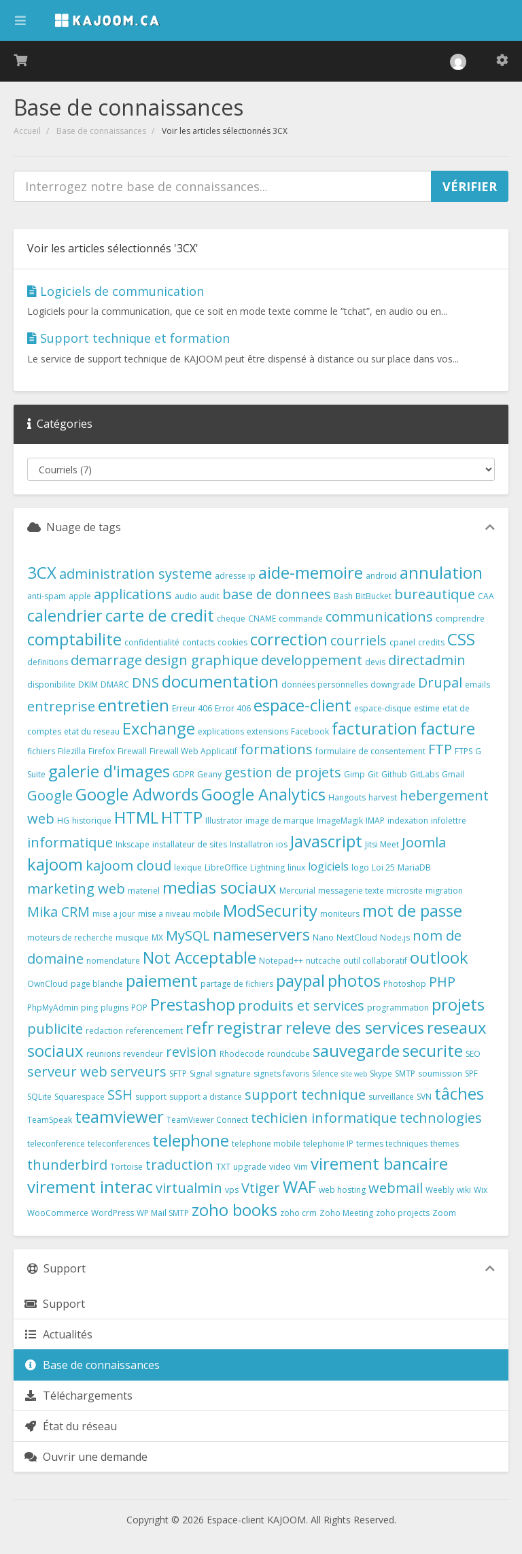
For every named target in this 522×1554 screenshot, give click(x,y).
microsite (405, 890)
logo (360, 867)
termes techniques (392, 1143)
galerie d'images (109, 771)
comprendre (460, 618)
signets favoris (281, 1073)
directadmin (427, 660)
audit (210, 596)
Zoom (444, 1213)
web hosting (342, 1190)
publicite (55, 1028)
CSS (461, 639)
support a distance (205, 1096)
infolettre (448, 820)
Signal (201, 1073)
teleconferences (119, 1143)
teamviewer (119, 1116)
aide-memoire (310, 572)
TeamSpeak (49, 1120)
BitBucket (373, 596)
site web (354, 1074)
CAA (486, 596)
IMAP (375, 820)
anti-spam (46, 596)
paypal (300, 980)
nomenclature (113, 960)
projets (458, 1004)
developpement (311, 660)
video (280, 1166)
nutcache (323, 960)
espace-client (302, 705)
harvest (382, 797)
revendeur (143, 1054)
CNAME (262, 618)
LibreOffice (226, 867)
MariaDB (414, 867)
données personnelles (324, 684)
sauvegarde (356, 1050)
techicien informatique (324, 1118)
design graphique (201, 660)
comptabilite (74, 639)
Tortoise (126, 1166)
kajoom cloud (128, 865)
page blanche (97, 984)
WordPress (112, 1213)
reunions (103, 1054)
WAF (299, 1186)
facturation (374, 728)
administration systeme (135, 573)
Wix (480, 1190)
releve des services (354, 1027)
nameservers (261, 934)
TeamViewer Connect (207, 1120)
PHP (442, 982)
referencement (154, 1030)
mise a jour (113, 913)
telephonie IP (328, 1143)
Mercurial (297, 890)
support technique (305, 1094)
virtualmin (189, 1188)
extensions (267, 731)
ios (282, 844)
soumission (440, 1073)
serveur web (67, 1071)
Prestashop (192, 1004)
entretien (133, 705)
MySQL (188, 935)
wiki (464, 1190)
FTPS (463, 751)
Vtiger (260, 1188)
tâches (459, 1093)
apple (80, 596)
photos (354, 980)
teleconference (56, 1143)
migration (444, 890)
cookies (232, 642)
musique (132, 937)
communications (379, 616)
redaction (104, 1030)
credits (431, 642)
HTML (136, 817)
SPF (471, 1073)
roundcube (288, 1054)
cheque (231, 618)
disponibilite (51, 684)
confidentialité (151, 642)
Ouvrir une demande (85, 1456)
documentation (220, 681)
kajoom (55, 864)
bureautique (434, 594)
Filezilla (72, 751)
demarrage (106, 660)
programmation (398, 1007)
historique (91, 820)
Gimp (354, 774)
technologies (441, 1118)
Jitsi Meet (382, 844)
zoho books (234, 1209)
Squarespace (79, 1096)
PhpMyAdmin (52, 1007)
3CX (41, 572)
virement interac (90, 1186)
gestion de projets (282, 772)
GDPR (183, 774)
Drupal (440, 682)
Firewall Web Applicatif (193, 751)
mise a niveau (164, 913)
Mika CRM (58, 911)
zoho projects (403, 1213)
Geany (209, 774)
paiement (162, 980)
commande (301, 618)
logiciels (328, 866)
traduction (179, 1164)
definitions (47, 662)
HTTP (182, 817)
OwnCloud (47, 984)
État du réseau (70, 1426)
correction (289, 639)
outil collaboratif (375, 960)
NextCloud (356, 937)
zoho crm (298, 1213)
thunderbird (67, 1164)
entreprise (61, 706)
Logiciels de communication (115, 291)
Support (54, 1303)
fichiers (41, 751)
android (381, 575)
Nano (323, 937)
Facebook (310, 731)
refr (200, 1027)
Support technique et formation (128, 338)
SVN (424, 1096)
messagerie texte (351, 890)
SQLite (39, 1096)
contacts (198, 642)
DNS (145, 682)
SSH (120, 1094)
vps (232, 1190)
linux (296, 867)
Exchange (158, 728)
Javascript (326, 841)
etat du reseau (92, 731)
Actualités (58, 1334)
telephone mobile (266, 1143)
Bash (343, 596)
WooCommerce (57, 1213)
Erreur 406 (192, 708)
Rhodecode (242, 1054)
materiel (144, 890)
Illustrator (224, 820)
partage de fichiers (237, 984)
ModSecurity (270, 910)
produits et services (301, 1005)
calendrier (65, 615)
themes (444, 1143)
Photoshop (404, 984)
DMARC (115, 684)
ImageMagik (340, 820)
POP (139, 1007)
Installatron (251, 844)
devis (375, 662)
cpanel (402, 642)
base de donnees (276, 594)
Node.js (395, 937)
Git (373, 774)
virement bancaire (379, 1163)
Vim (301, 1166)
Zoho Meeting (346, 1213)
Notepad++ (281, 960)
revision (191, 1052)
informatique (70, 842)
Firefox (101, 751)
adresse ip (235, 575)
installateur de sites (189, 844)
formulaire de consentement (370, 751)
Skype (381, 1073)
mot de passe (412, 910)
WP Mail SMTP (163, 1213)
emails (477, 684)
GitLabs (424, 774)
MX (157, 937)
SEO (473, 1054)
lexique (188, 867)
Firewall (132, 751)
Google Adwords (136, 794)
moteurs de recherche (70, 937)
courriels (358, 640)
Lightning (267, 867)
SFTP (178, 1073)
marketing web (76, 888)
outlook (439, 957)
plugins (114, 1007)
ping (89, 1007)
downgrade (392, 684)
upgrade (249, 1166)
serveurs (138, 1071)
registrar (250, 1027)
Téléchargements (78, 1395)
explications (221, 731)
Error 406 (233, 708)
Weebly (439, 1190)
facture (447, 728)
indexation (407, 820)
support (151, 1096)
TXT (223, 1166)
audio (186, 596)
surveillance (391, 1096)
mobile (206, 913)
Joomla (424, 842)
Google (50, 795)
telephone (190, 1140)
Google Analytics (263, 794)
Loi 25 (383, 867)
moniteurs (340, 913)
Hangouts (347, 797)
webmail (395, 1188)
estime (427, 708)
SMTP (405, 1073)
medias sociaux (219, 887)
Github (394, 774)
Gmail (453, 774)
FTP (440, 749)
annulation (441, 572)
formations (276, 749)
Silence (325, 1073)
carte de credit (159, 615)
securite (432, 1050)
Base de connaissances (101, 131)
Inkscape (133, 844)
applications (133, 594)
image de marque (279, 820)
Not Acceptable (199, 957)
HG (63, 820)
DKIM (88, 684)
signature (233, 1073)
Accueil (27, 131)
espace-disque (382, 708)
